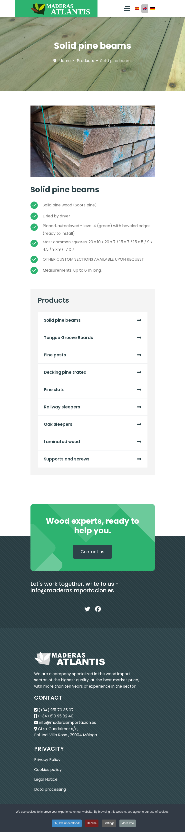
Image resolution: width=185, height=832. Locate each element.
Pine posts (55, 355)
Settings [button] (109, 824)
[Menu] (127, 8)
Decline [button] (92, 824)
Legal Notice (46, 779)
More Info (127, 824)
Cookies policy (48, 769)
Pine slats (54, 390)
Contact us (92, 552)
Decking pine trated (65, 372)
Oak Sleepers (58, 424)
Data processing (50, 789)
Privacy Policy (47, 759)
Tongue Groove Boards (68, 338)
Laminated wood (62, 442)
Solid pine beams (62, 320)
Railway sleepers (62, 407)
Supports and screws (66, 459)
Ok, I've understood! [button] (67, 824)
